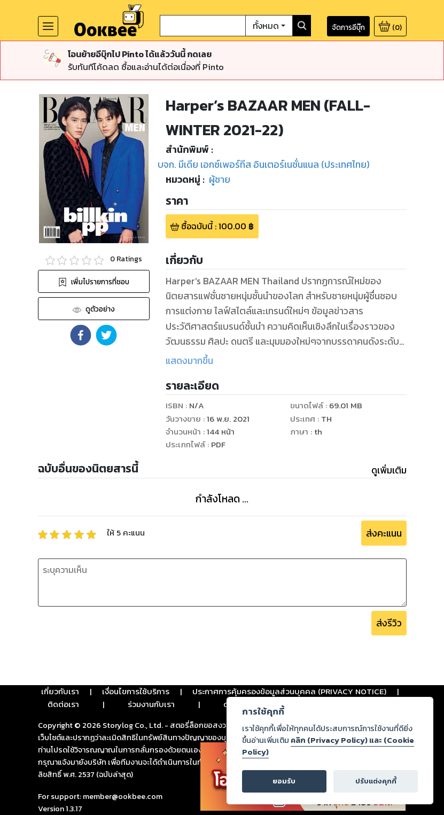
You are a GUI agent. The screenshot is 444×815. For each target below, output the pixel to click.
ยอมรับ (283, 781)
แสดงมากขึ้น (189, 361)
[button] (80, 335)
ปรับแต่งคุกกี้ (375, 781)
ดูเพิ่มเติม (389, 470)
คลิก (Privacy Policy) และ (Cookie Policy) (328, 746)
